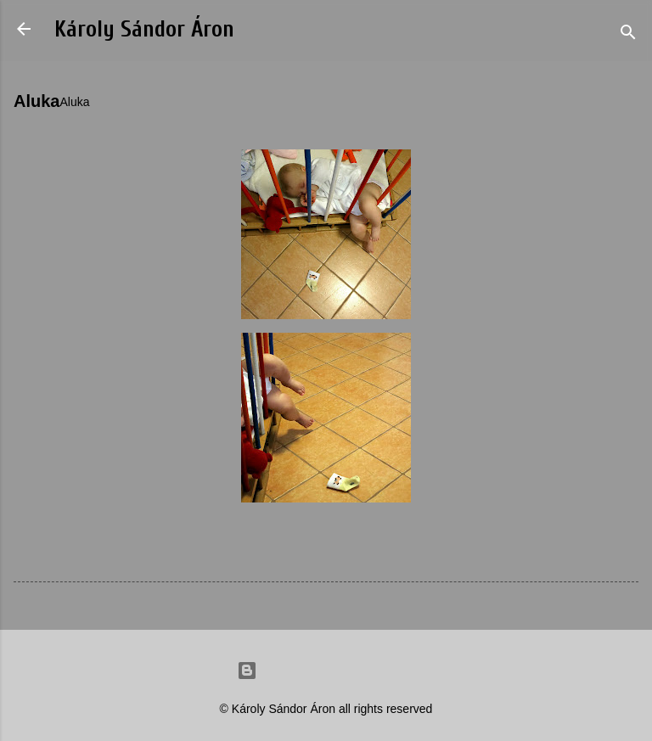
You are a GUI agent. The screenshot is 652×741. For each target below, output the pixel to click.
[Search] (628, 34)
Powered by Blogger (326, 670)
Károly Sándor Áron (144, 29)
